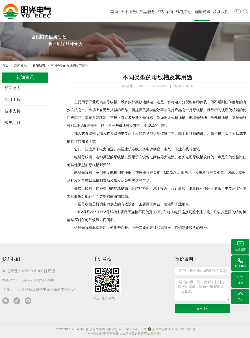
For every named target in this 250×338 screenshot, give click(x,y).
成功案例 (165, 11)
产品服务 (147, 11)
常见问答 (12, 122)
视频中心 (184, 11)
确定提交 (202, 309)
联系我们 (221, 11)
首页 (114, 11)
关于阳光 (129, 11)
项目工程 (12, 99)
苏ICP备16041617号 (132, 329)
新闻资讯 (202, 11)
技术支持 (12, 111)
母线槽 (112, 102)
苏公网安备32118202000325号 (172, 329)
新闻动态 (39, 65)
